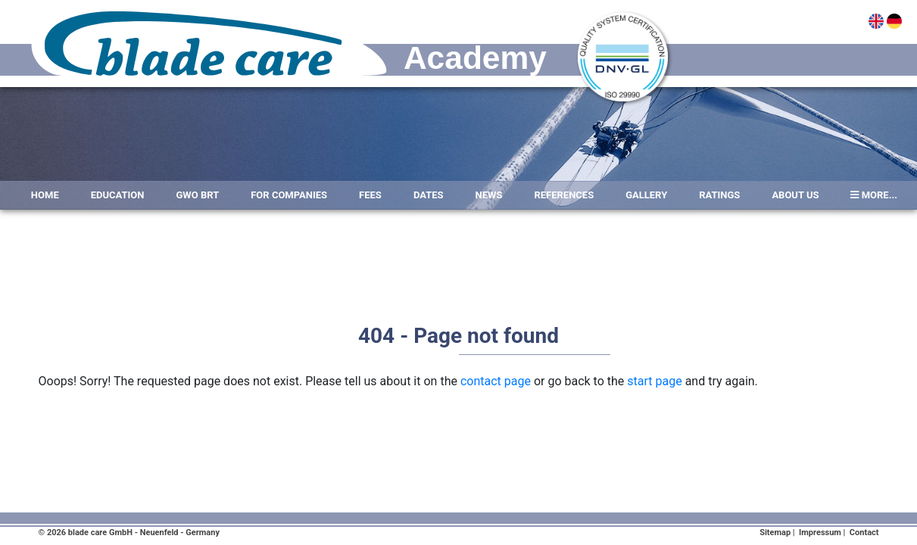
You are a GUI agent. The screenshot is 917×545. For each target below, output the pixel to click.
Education (118, 195)
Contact (864, 532)
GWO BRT (198, 195)
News (489, 195)
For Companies (289, 195)
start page (654, 381)
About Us (795, 195)
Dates (428, 195)
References (564, 195)
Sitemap (775, 532)
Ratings (719, 195)
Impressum (820, 532)
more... (873, 195)
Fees (370, 195)
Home (45, 195)
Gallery (646, 195)
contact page (495, 381)
